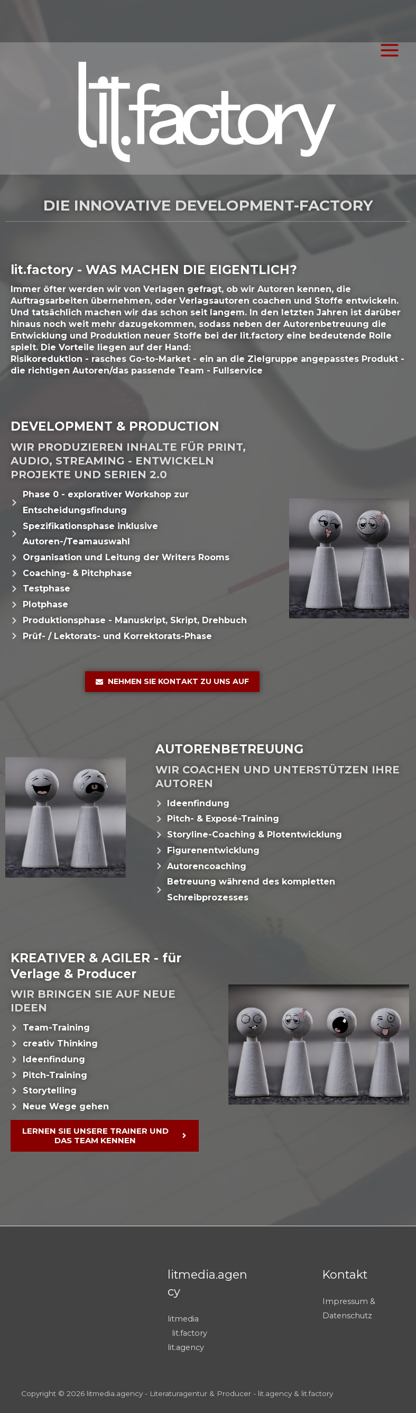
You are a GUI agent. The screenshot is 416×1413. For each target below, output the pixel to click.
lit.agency (186, 1347)
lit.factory (189, 1333)
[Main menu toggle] (390, 50)
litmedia (183, 1319)
